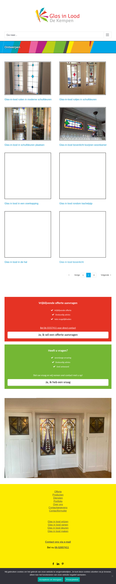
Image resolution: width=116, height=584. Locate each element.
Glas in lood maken (58, 531)
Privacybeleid (72, 579)
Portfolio (58, 501)
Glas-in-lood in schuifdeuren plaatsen (24, 145)
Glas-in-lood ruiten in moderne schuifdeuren (28, 99)
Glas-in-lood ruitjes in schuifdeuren (78, 99)
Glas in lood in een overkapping (21, 203)
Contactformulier (58, 510)
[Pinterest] (62, 564)
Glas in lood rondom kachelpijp (75, 203)
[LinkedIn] (58, 564)
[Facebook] (53, 564)
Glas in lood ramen (58, 524)
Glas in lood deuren (58, 528)
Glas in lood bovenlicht (71, 262)
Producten (58, 495)
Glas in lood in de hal (16, 262)
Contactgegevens (58, 507)
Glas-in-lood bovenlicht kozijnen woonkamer (83, 145)
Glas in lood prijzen (58, 521)
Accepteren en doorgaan (50, 579)
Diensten (58, 498)
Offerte (58, 491)
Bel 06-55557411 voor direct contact (58, 327)
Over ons (58, 504)
